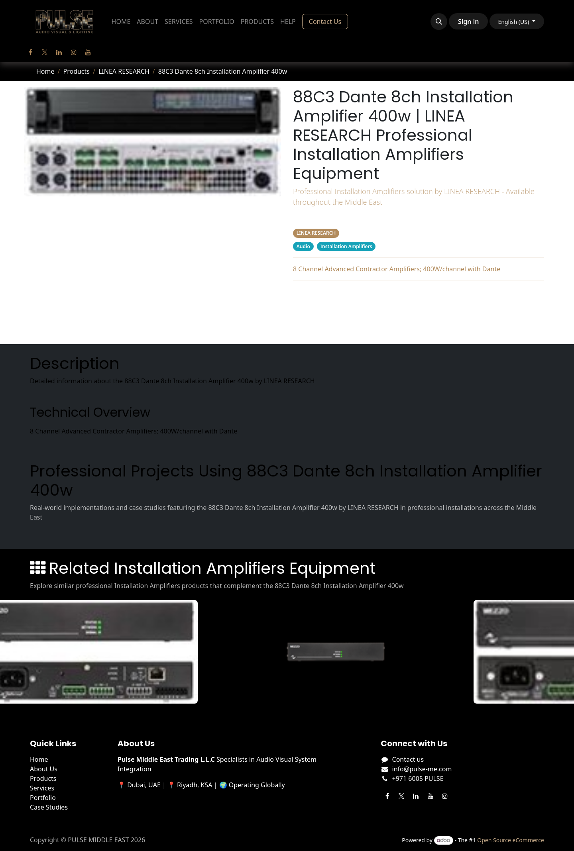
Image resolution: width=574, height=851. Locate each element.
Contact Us (325, 21)
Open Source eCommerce (510, 840)
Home (45, 71)
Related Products (418, 326)
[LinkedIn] (59, 52)
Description (418, 294)
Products (76, 71)
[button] (439, 21)
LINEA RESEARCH (123, 71)
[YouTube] (88, 52)
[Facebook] (30, 52)
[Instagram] (73, 52)
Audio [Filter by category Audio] (303, 246)
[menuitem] (121, 21)
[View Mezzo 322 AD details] (340, 652)
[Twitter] (44, 52)
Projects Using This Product (418, 310)
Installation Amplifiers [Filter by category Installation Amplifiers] (346, 246)
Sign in (468, 21)
